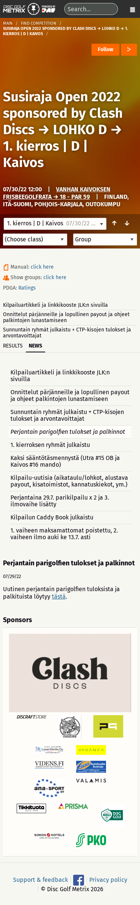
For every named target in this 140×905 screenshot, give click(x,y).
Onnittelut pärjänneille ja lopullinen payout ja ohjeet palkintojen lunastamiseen (66, 317)
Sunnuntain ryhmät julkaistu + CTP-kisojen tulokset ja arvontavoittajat (67, 333)
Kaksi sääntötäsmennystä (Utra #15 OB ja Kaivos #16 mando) (65, 461)
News (35, 346)
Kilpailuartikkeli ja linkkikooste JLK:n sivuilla (55, 305)
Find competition (38, 23)
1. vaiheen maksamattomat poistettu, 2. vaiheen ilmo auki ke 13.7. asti (64, 534)
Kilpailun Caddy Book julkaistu (51, 517)
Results (13, 346)
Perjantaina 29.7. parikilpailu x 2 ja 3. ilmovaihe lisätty (59, 501)
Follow (105, 49)
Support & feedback (40, 879)
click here (42, 267)
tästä (59, 596)
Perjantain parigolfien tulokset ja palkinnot (67, 431)
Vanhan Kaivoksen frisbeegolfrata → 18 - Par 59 (57, 193)
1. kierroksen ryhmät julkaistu (50, 444)
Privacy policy (108, 879)
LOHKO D (80, 129)
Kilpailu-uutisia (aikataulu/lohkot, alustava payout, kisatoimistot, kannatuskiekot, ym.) (69, 481)
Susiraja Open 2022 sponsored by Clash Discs (63, 113)
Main (8, 23)
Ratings (27, 288)
